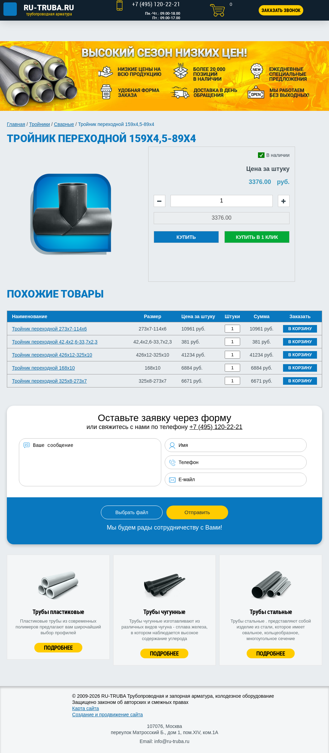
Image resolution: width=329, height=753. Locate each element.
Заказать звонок (281, 10)
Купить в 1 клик (257, 237)
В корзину (300, 328)
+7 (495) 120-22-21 (216, 427)
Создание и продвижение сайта (107, 714)
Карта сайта (85, 708)
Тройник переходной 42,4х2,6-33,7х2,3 (54, 342)
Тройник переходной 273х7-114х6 (49, 329)
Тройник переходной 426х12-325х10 (52, 355)
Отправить (197, 512)
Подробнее (58, 647)
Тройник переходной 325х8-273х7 (49, 381)
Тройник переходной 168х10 (43, 368)
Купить (186, 237)
